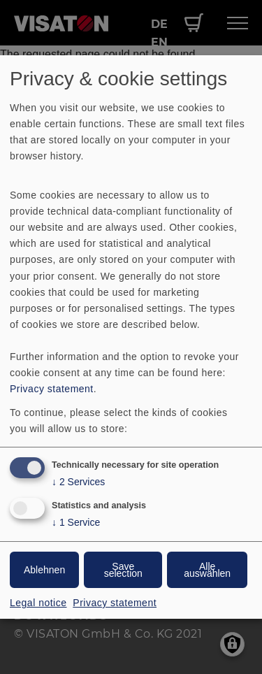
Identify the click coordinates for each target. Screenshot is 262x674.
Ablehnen (44, 569)
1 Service (76, 523)
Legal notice (38, 602)
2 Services (78, 482)
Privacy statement (52, 388)
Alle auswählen (207, 570)
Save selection (123, 570)
